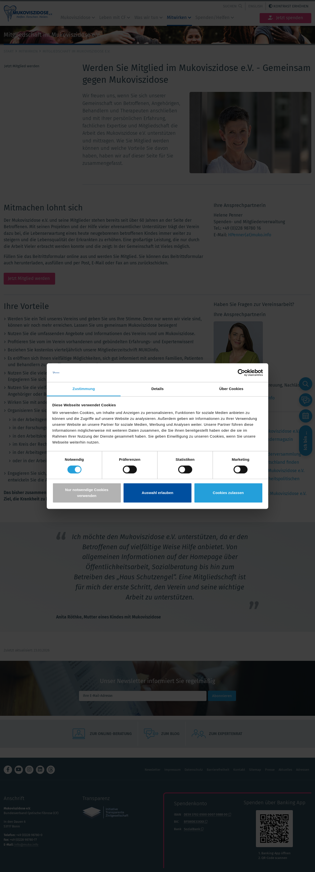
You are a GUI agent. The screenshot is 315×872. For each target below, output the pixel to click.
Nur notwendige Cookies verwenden (87, 493)
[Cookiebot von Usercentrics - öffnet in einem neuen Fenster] (241, 372)
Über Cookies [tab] (231, 389)
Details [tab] (157, 389)
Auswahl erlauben (157, 493)
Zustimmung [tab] (84, 389)
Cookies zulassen (228, 493)
